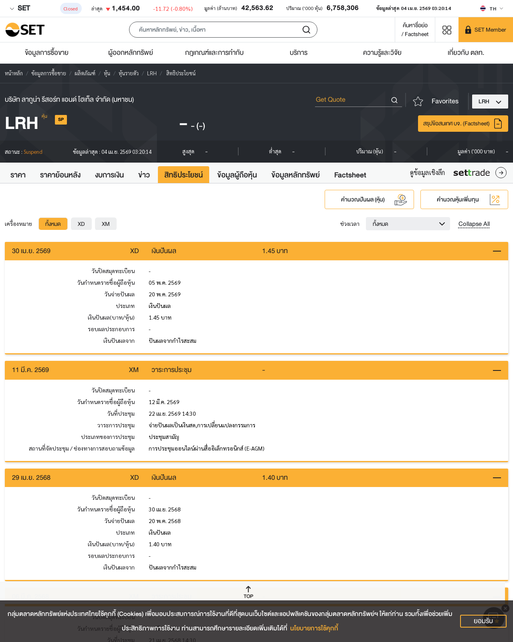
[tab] (53, 223)
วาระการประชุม (116, 426)
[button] (223, 30)
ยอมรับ (483, 621)
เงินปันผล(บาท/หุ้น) (111, 318)
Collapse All (474, 224)
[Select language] (491, 8)
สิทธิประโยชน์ (183, 175)
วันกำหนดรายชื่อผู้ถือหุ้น (106, 283)
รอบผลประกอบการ (111, 329)
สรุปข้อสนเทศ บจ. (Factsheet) (463, 124)
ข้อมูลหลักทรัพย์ (295, 175)
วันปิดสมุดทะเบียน (113, 271)
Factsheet (350, 175)
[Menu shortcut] (446, 29)
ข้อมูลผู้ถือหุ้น (237, 175)
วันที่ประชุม (121, 415)
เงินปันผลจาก (119, 341)
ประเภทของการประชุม (108, 438)
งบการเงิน (109, 175)
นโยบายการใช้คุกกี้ (314, 628)
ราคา (18, 175)
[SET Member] (485, 29)
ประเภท (125, 306)
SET (20, 8)
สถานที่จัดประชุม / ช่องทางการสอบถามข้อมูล (82, 449)
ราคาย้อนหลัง (60, 175)
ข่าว (144, 175)
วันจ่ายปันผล (120, 294)
